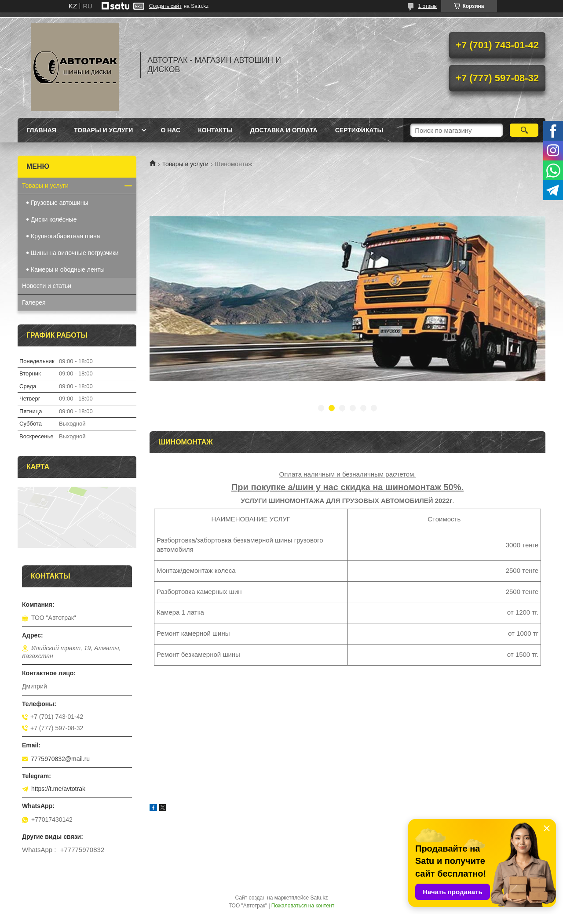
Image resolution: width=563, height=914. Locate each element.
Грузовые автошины (59, 202)
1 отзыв (427, 6)
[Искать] (524, 130)
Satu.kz (319, 898)
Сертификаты (359, 130)
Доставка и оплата (284, 130)
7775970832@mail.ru (60, 758)
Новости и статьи (46, 285)
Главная (41, 130)
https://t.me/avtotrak (58, 788)
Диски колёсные (54, 219)
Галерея (34, 302)
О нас (170, 130)
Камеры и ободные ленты (68, 269)
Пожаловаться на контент (302, 906)
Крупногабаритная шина (65, 236)
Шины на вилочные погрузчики (75, 252)
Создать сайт (165, 6)
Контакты (215, 130)
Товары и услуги (103, 130)
